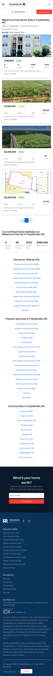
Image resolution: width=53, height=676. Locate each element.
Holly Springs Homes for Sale (14, 557)
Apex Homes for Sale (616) (26, 292)
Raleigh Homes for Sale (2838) (26, 264)
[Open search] (39, 4)
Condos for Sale (26, 338)
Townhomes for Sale (26, 333)
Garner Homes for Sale (12, 554)
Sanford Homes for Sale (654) (26, 283)
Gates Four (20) (26, 439)
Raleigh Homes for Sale (12, 561)
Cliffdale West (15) (26, 453)
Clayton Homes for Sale (12, 543)
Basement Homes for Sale (26, 379)
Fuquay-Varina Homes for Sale (14, 550)
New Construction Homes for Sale (26, 347)
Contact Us (7, 582)
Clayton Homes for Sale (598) (26, 301)
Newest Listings (9, 568)
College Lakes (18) (26, 443)
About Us (6, 579)
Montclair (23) (26, 430)
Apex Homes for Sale (11, 533)
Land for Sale (26, 342)
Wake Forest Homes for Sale (14, 564)
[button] (3, 4)
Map (26, 671)
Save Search (44, 12)
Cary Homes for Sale (11, 536)
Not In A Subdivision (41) (26, 420)
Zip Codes (26, 398)
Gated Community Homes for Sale (26, 375)
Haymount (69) (26, 411)
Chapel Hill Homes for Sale (13, 540)
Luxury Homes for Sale (26, 351)
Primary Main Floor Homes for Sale (26, 361)
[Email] (26, 495)
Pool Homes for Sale (26, 356)
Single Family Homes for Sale (26, 328)
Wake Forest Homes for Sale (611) (26, 296)
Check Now (26, 501)
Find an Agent (8, 586)
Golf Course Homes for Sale (27, 384)
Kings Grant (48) (26, 416)
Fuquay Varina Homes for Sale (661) (26, 278)
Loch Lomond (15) (26, 448)
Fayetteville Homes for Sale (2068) (26, 269)
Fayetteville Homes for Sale (26, 324)
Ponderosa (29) (26, 425)
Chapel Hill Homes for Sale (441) (26, 306)
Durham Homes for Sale (12, 547)
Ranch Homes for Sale (26, 388)
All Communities (26, 457)
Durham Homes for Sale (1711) (26, 273)
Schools (26, 393)
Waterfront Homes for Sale (26, 370)
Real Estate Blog (9, 589)
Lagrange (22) (26, 434)
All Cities (26, 310)
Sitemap (6, 592)
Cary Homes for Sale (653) (26, 287)
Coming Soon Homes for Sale (26, 365)
